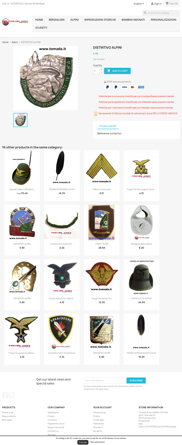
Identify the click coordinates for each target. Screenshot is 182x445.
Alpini (74, 19)
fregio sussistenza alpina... (22, 353)
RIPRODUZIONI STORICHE (100, 19)
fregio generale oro (102, 298)
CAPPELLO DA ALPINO (141, 298)
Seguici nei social (56, 427)
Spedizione (53, 412)
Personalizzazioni (163, 19)
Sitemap (52, 434)
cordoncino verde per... (62, 244)
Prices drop (7, 412)
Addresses (98, 423)
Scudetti (41, 27)
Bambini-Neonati (133, 19)
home (39, 19)
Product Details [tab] (108, 126)
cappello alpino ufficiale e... (22, 189)
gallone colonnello (102, 189)
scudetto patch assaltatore (61, 353)
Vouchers (98, 427)
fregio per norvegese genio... (141, 189)
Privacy (51, 416)
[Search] (161, 13)
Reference (103, 133)
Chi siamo (52, 420)
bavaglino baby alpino (141, 244)
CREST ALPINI (101, 244)
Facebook (5, 395)
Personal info (99, 412)
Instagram (11, 395)
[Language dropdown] (139, 4)
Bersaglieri (57, 19)
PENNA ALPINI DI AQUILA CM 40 (141, 353)
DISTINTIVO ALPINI (22, 244)
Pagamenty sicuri (56, 423)
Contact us (53, 431)
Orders (96, 416)
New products (9, 416)
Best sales (7, 420)
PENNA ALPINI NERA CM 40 (62, 189)
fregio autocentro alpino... (62, 298)
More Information (97, 442)
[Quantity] (96, 71)
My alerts (97, 431)
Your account (102, 407)
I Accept (83, 442)
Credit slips (98, 420)
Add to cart (117, 71)
